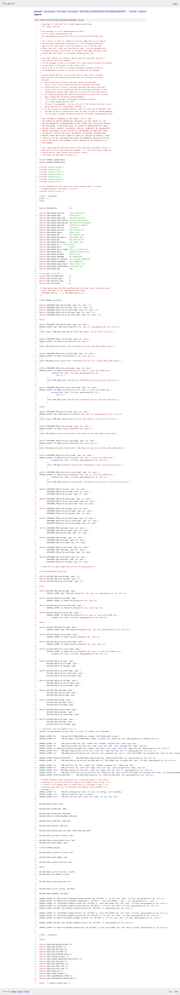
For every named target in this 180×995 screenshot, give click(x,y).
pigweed (38, 11)
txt (170, 991)
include (133, 11)
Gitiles (14, 991)
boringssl (62, 11)
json (176, 991)
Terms (26, 991)
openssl (142, 11)
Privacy (20, 991)
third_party (49, 11)
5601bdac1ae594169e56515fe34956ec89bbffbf (102, 11)
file (81, 20)
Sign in (175, 4)
